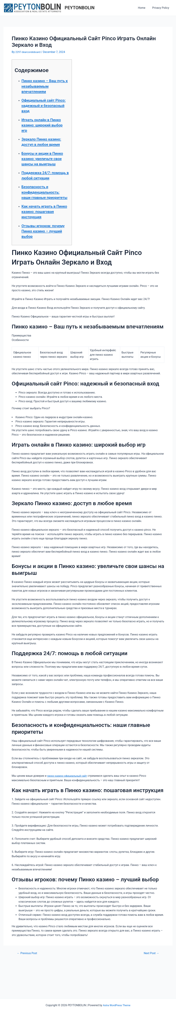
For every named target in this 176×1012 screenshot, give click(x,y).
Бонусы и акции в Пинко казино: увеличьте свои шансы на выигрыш (42, 171)
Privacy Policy (161, 7)
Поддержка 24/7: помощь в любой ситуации (39, 194)
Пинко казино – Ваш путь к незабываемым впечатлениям (43, 88)
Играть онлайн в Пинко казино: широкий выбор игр (42, 130)
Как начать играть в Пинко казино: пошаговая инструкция (42, 240)
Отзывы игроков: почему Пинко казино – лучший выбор (44, 263)
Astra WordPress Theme (116, 1005)
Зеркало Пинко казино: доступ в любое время (39, 149)
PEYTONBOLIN (80, 7)
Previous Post (28, 985)
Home (143, 7)
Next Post (150, 985)
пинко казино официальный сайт (68, 807)
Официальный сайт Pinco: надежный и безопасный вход (41, 110)
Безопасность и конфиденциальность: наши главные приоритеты (45, 216)
